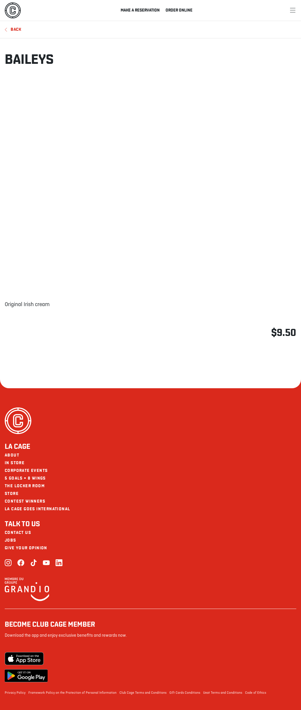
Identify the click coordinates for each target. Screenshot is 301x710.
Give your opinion (26, 547)
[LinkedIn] (59, 563)
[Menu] (292, 10)
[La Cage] (13, 10)
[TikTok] (33, 563)
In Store (15, 462)
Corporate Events (26, 470)
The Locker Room (25, 485)
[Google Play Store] (26, 675)
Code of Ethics (255, 693)
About (12, 455)
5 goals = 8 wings (25, 478)
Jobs (10, 540)
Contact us (18, 532)
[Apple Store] (26, 658)
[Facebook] (20, 563)
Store (12, 493)
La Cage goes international (37, 508)
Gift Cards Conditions (184, 693)
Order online (179, 10)
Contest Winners (25, 501)
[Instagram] (8, 563)
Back (13, 29)
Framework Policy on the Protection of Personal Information (72, 693)
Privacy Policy (15, 693)
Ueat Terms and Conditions (222, 693)
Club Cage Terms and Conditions (142, 693)
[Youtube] (46, 563)
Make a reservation (140, 10)
